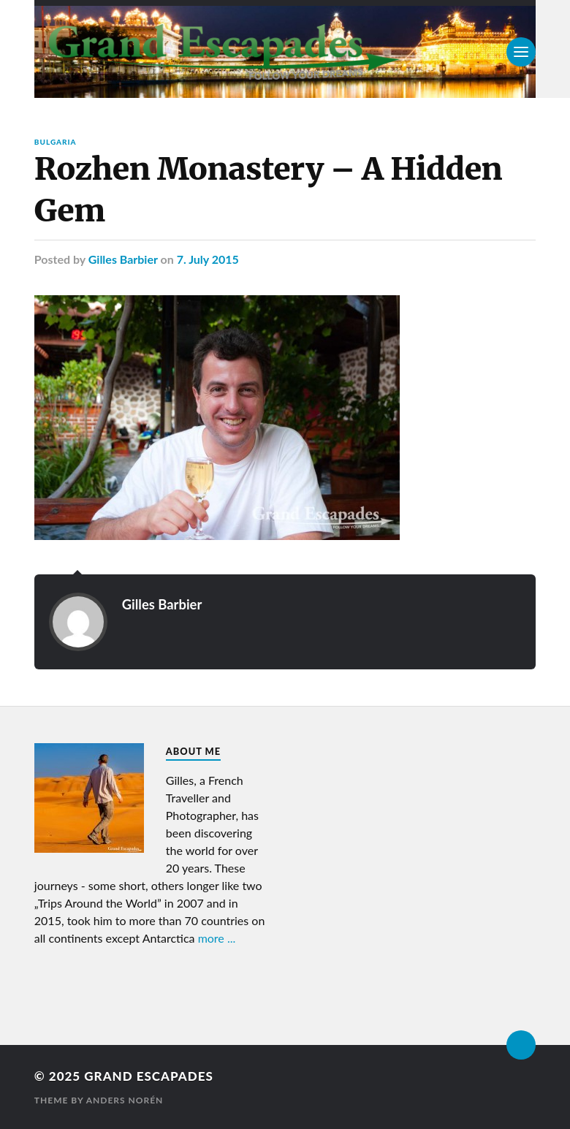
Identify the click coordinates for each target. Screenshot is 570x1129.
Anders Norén (125, 1100)
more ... (217, 938)
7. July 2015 (208, 259)
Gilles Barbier (123, 259)
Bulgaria (55, 141)
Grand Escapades (148, 1076)
